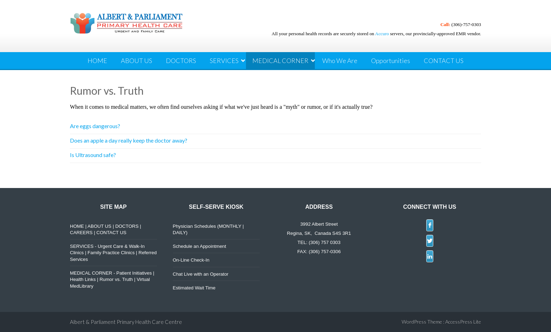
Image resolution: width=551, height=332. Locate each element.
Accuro (382, 33)
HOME (97, 60)
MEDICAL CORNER (280, 60)
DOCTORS (181, 60)
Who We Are (339, 60)
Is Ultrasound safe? (93, 154)
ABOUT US (136, 60)
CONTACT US (444, 60)
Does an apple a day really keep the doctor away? (128, 140)
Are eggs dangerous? (95, 126)
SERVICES (224, 60)
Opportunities (390, 60)
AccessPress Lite (463, 322)
